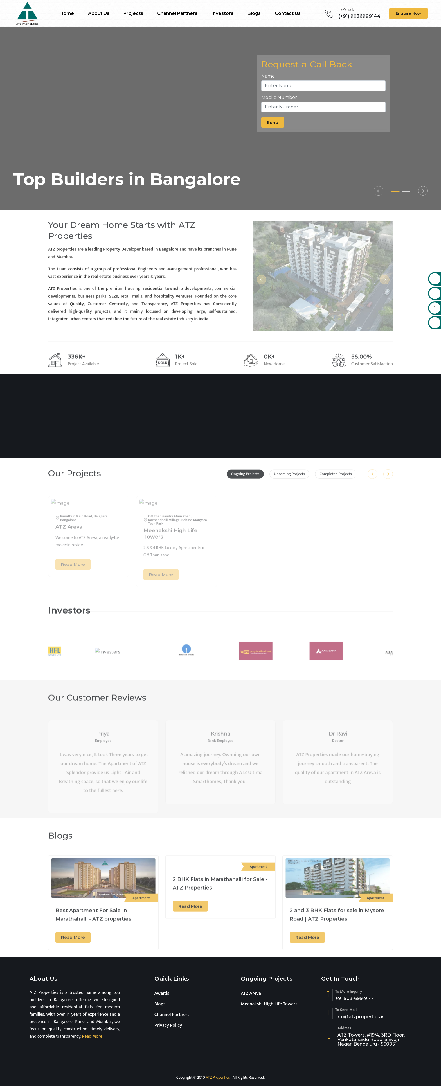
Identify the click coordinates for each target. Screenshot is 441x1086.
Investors (222, 13)
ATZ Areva (251, 993)
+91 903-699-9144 (355, 998)
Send (272, 122)
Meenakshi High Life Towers (269, 1004)
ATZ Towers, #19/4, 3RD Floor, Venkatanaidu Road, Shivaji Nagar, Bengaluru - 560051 (371, 1039)
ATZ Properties (218, 1077)
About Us (98, 13)
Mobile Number (279, 97)
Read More (91, 1036)
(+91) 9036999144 (360, 16)
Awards (161, 993)
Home (67, 13)
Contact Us (288, 13)
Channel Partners (177, 13)
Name (268, 76)
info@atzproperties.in (360, 1017)
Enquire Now (408, 13)
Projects (133, 13)
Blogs (254, 13)
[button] (378, 191)
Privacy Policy (168, 1025)
